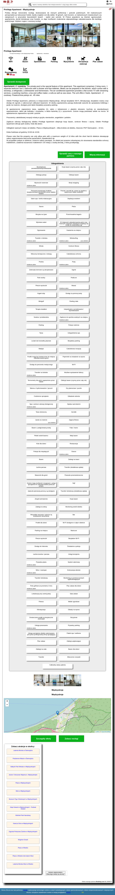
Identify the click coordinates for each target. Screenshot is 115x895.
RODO (68, 892)
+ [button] (7, 701)
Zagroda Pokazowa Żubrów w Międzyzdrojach (23, 831)
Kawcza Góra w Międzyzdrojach (23, 823)
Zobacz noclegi (71, 739)
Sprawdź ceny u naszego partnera (70, 155)
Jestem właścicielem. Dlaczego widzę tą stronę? (55, 873)
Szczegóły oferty (43, 739)
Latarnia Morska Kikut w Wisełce (23, 864)
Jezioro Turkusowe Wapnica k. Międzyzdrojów (23, 775)
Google (25, 890)
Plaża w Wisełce (23, 848)
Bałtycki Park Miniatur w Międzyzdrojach (23, 767)
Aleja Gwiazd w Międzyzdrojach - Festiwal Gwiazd (23, 808)
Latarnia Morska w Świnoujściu (23, 750)
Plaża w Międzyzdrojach (22, 783)
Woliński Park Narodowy (23, 815)
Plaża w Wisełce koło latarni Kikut (23, 856)
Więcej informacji (97, 155)
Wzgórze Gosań (23, 840)
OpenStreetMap (106, 731)
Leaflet (97, 731)
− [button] (7, 705)
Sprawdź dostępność (16, 82)
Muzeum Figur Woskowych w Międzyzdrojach (23, 799)
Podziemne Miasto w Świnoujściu (23, 758)
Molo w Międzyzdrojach (23, 791)
